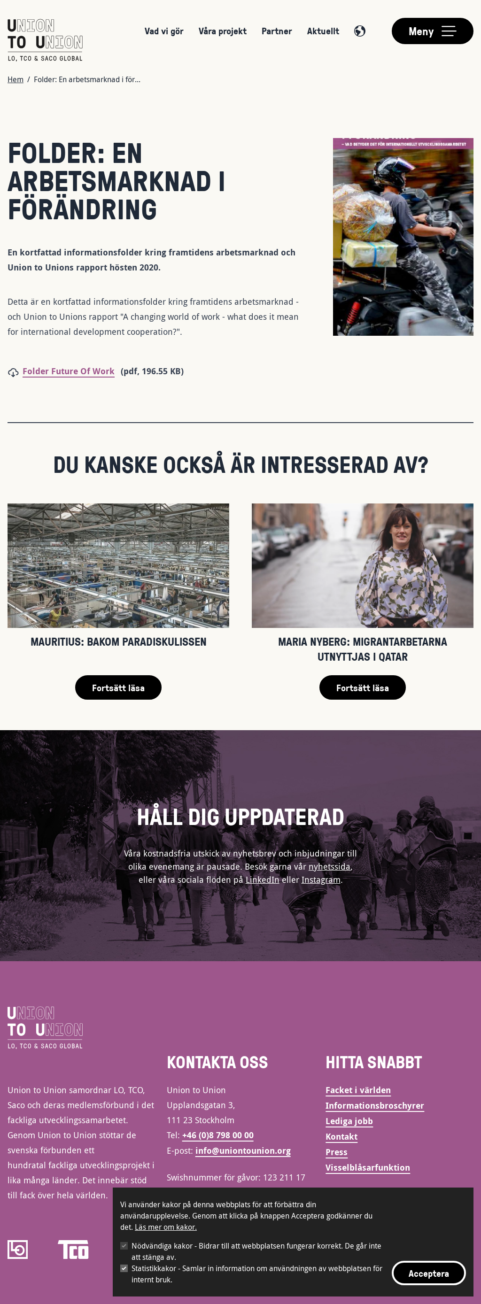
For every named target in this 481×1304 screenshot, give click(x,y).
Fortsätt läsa (118, 687)
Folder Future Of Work (69, 371)
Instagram (321, 879)
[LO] (18, 1249)
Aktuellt (323, 30)
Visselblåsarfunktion (368, 1167)
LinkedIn (262, 879)
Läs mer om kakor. (166, 1227)
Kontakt (341, 1136)
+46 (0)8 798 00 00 (218, 1135)
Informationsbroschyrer (375, 1105)
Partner (277, 30)
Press (337, 1152)
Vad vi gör (164, 30)
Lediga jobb (349, 1121)
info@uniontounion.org (243, 1151)
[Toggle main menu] (432, 31)
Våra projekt (223, 30)
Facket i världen (358, 1090)
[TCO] (73, 1249)
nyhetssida (329, 866)
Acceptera (429, 1273)
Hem (15, 79)
